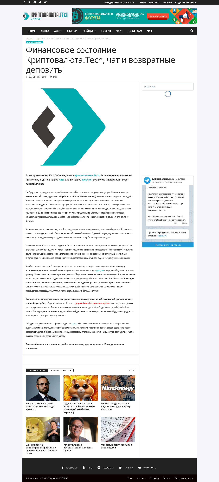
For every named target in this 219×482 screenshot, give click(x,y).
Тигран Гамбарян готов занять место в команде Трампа (40, 406)
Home (32, 31)
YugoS (32, 77)
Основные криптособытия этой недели (116, 446)
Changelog (154, 478)
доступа (100, 270)
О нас (143, 2)
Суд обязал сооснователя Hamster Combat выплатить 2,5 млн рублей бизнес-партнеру (79, 408)
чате (62, 179)
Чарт (119, 31)
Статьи (72, 31)
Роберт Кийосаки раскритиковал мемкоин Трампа (77, 447)
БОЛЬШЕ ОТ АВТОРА (60, 370)
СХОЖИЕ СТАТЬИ (37, 370)
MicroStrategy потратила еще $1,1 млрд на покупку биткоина (115, 406)
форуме (87, 179)
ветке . (75, 324)
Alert (58, 31)
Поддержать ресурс (186, 2)
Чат (149, 31)
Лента (45, 31)
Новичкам (135, 31)
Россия (106, 31)
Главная (29, 38)
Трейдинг (89, 31)
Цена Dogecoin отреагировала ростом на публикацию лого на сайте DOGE (41, 449)
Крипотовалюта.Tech (87, 175)
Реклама (167, 2)
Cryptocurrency (42, 38)
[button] (192, 31)
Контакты (154, 2)
